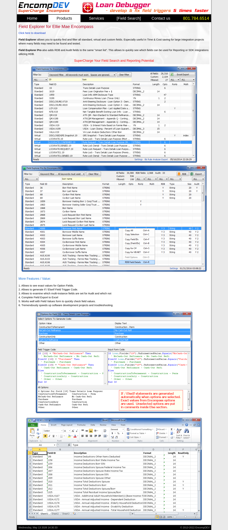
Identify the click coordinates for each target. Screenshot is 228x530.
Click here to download (32, 32)
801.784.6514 (196, 18)
